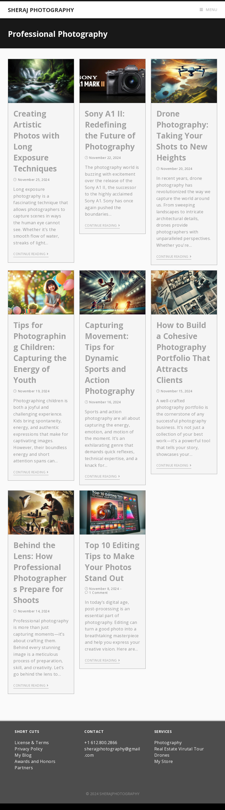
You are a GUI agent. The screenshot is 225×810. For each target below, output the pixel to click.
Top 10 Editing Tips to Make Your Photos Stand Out (112, 561)
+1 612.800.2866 (100, 742)
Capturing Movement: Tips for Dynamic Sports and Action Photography (110, 358)
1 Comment (98, 592)
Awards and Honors (35, 761)
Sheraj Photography (41, 10)
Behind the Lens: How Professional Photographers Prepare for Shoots (40, 572)
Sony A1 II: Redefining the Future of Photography (110, 130)
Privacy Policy (29, 749)
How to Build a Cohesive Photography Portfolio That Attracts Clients (183, 352)
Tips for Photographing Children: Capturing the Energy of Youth (40, 352)
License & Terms (32, 742)
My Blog (23, 755)
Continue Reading (31, 254)
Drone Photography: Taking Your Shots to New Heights (182, 135)
